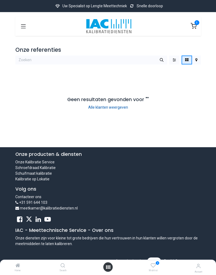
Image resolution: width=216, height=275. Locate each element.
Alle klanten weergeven (108, 107)
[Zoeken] (161, 60)
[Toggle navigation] (23, 26)
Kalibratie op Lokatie (32, 179)
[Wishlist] (153, 265)
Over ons (103, 230)
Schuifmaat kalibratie (33, 173)
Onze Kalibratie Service (35, 162)
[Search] (62, 266)
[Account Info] (198, 266)
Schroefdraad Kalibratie (35, 168)
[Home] (17, 266)
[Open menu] (108, 267)
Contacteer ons (28, 197)
